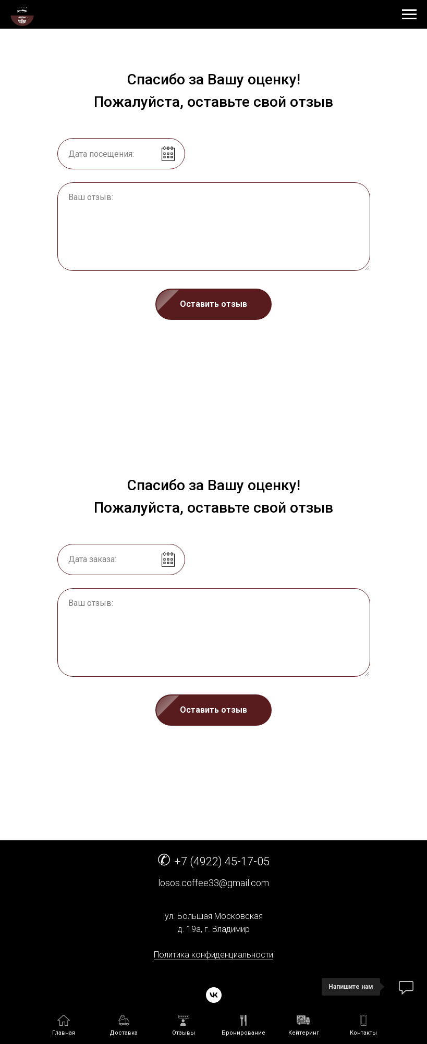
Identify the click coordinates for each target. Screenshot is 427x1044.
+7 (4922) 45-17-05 (222, 861)
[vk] (214, 995)
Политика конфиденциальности (213, 955)
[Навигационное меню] (409, 14)
